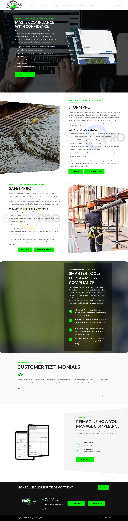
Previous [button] (103, 391)
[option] (64, 381)
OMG (109, 518)
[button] (117, 5)
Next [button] (107, 391)
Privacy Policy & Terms (41, 518)
